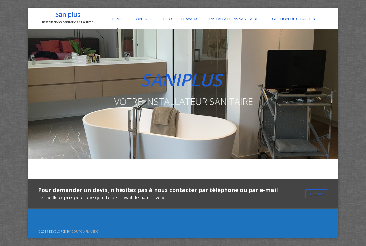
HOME (116, 18)
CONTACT (142, 18)
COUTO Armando (85, 231)
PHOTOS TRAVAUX (180, 18)
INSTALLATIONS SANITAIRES (235, 18)
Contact (316, 194)
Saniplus (68, 17)
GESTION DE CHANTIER (293, 18)
